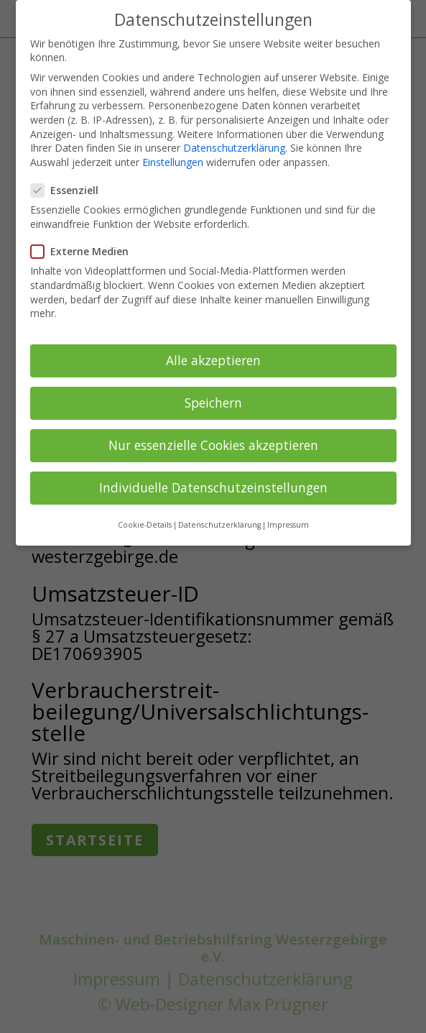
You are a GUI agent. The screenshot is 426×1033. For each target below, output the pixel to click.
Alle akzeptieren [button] (213, 360)
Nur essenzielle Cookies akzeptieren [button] (213, 445)
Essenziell (70, 190)
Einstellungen (172, 162)
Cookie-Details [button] (145, 525)
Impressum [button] (288, 525)
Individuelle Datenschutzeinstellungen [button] (213, 487)
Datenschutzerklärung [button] (219, 525)
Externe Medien (85, 251)
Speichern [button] (213, 402)
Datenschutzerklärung (234, 148)
